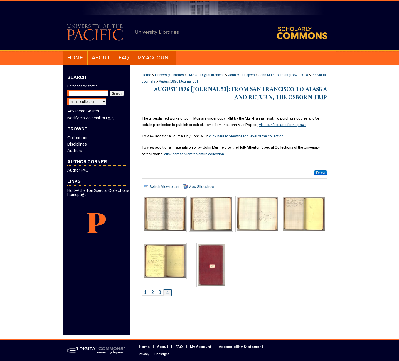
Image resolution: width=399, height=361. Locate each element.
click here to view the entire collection (194, 154)
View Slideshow (201, 187)
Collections (77, 138)
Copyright (161, 354)
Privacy (144, 354)
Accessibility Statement (241, 347)
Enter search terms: (82, 86)
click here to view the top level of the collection (246, 136)
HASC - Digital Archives (206, 75)
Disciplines (77, 144)
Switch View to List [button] (164, 187)
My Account (200, 347)
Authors (74, 151)
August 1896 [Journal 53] (178, 81)
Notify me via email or (90, 118)
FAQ (179, 347)
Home (146, 75)
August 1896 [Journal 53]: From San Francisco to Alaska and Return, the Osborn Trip (240, 94)
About (162, 347)
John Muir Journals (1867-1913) (283, 75)
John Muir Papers (241, 75)
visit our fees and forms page (282, 125)
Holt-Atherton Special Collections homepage (98, 192)
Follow (320, 172)
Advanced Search (83, 111)
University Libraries (169, 75)
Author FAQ (77, 170)
